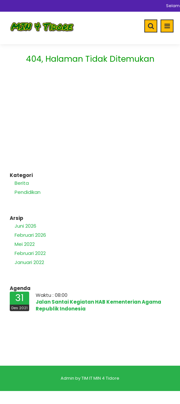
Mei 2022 (25, 244)
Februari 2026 (30, 235)
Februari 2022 (30, 253)
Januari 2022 (29, 262)
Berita (22, 183)
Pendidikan (28, 192)
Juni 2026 (25, 225)
